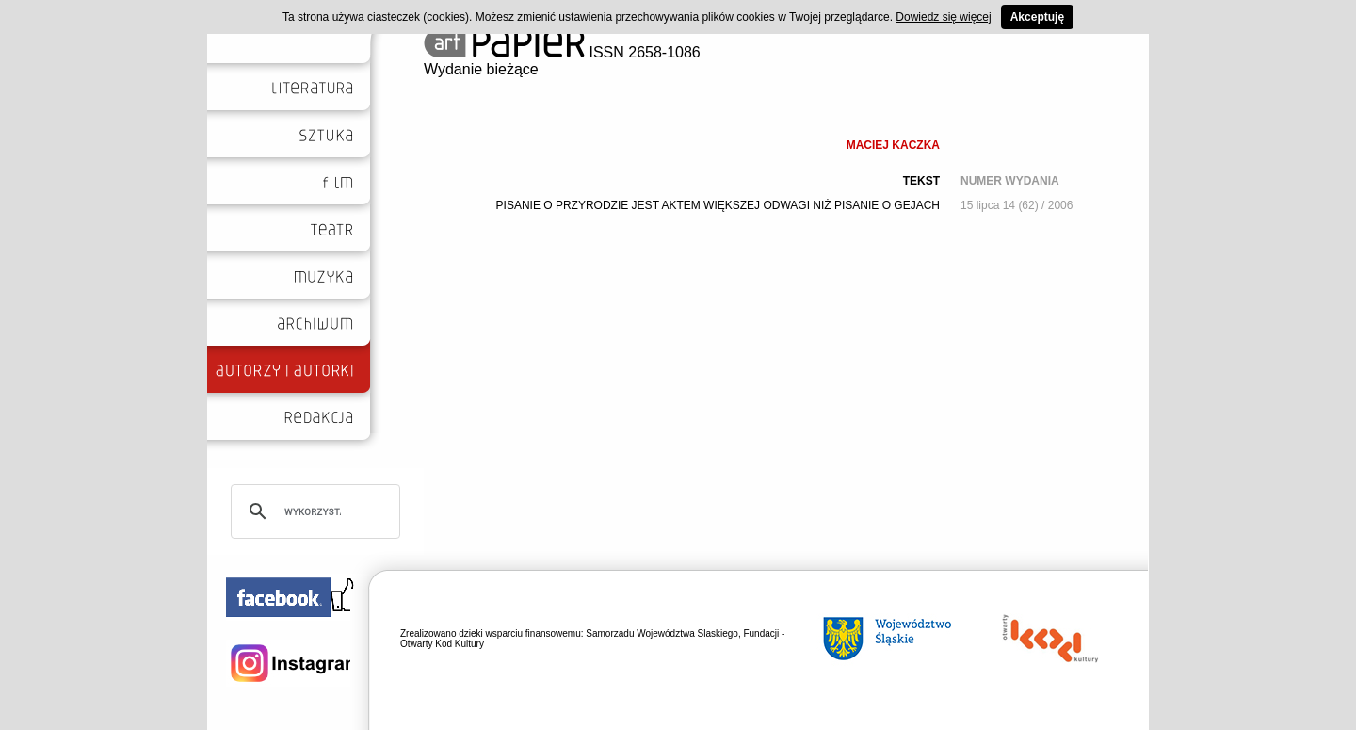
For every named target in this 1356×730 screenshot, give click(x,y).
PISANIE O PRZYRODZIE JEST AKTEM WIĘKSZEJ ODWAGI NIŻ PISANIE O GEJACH (718, 205)
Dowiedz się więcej (943, 17)
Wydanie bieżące (481, 69)
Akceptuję (1037, 17)
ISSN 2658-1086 (562, 52)
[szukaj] (312, 511)
